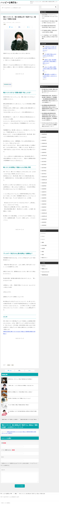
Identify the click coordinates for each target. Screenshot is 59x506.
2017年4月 (44, 164)
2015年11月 (44, 216)
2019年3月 (44, 140)
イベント (44, 233)
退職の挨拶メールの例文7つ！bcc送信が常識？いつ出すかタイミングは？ (50, 76)
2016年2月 (44, 207)
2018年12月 (44, 143)
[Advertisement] (19, 78)
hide (10, 84)
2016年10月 (44, 182)
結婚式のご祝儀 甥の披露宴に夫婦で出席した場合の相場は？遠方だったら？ (49, 61)
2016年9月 (44, 185)
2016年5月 (44, 198)
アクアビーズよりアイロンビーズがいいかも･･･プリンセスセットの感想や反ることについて (49, 124)
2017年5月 (44, 161)
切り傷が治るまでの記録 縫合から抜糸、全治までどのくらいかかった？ (49, 48)
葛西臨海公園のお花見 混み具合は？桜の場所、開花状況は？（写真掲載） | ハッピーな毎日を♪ (49, 118)
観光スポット (44, 257)
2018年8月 (44, 149)
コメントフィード (45, 271)
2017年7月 (44, 158)
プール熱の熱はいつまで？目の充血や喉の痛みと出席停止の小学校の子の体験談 (22, 412)
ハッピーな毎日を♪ (9, 2)
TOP (7, 493)
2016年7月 (44, 191)
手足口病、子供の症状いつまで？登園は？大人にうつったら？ (19, 398)
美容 (43, 254)
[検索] (49, 7)
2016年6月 (44, 194)
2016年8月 (44, 188)
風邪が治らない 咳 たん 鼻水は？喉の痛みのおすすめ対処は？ (20, 379)
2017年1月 (44, 173)
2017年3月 (44, 167)
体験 (43, 242)
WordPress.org (45, 274)
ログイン (44, 265)
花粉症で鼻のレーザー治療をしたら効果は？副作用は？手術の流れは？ (11, 419)
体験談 (8, 365)
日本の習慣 (44, 245)
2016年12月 (44, 176)
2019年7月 (44, 137)
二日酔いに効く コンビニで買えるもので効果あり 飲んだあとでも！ (21, 385)
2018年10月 (44, 146)
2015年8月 (44, 225)
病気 (4, 24)
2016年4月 (44, 201)
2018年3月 (44, 152)
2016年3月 (44, 204)
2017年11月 (44, 155)
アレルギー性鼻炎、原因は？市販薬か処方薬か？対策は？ (18, 404)
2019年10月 (44, 134)
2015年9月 (44, 222)
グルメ (43, 236)
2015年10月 (44, 219)
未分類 (43, 248)
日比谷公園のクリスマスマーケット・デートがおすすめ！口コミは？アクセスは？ (49, 16)
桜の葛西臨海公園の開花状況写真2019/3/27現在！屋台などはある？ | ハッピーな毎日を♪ (50, 100)
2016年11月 (44, 179)
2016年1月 (44, 210)
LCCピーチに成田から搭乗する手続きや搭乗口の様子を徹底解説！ (49, 68)
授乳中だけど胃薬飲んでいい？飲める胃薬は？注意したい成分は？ (20, 391)
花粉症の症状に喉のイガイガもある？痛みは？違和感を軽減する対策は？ (29, 419)
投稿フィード (44, 268)
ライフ (43, 239)
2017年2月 (44, 170)
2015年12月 (44, 213)
